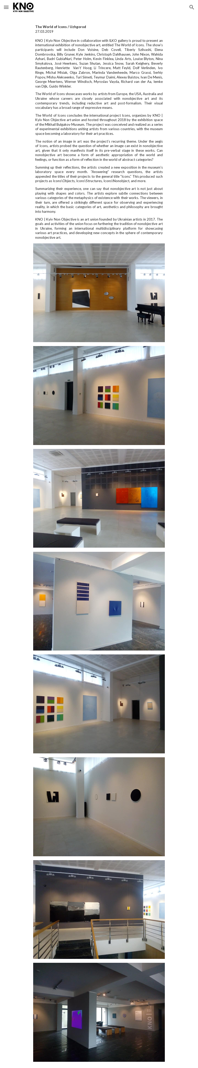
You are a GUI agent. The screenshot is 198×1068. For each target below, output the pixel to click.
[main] (99, 132)
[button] (6, 7)
